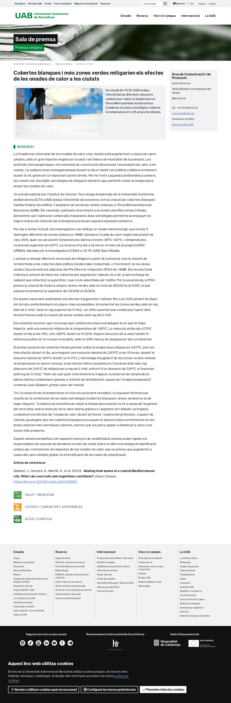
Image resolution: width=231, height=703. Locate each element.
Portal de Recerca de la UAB (70, 566)
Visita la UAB (20, 614)
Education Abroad (23, 586)
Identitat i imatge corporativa (195, 615)
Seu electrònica (188, 595)
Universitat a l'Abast (24, 606)
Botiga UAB (144, 577)
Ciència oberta (187, 570)
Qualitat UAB (186, 587)
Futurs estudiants (63, 3)
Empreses (105, 3)
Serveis (142, 573)
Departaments (62, 558)
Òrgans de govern (189, 566)
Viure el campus (165, 16)
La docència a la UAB (24, 598)
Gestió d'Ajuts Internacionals (70, 586)
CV (190, 3)
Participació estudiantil (150, 558)
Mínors (17, 574)
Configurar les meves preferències (109, 689)
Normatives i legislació (191, 607)
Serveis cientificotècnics (68, 598)
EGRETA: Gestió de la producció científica (72, 576)
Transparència (187, 574)
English (212, 3)
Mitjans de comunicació (86, 3)
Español (202, 3)
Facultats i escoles (23, 602)
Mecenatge (144, 586)
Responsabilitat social (150, 581)
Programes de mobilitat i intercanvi (115, 558)
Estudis (126, 16)
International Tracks (107, 570)
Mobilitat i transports (191, 591)
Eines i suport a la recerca (68, 581)
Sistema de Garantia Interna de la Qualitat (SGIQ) (31, 580)
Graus (17, 558)
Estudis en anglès (106, 562)
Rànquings (185, 562)
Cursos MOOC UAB (24, 590)
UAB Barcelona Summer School (30, 594)
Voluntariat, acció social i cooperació (151, 568)
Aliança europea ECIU (108, 587)
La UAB (210, 16)
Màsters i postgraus (24, 562)
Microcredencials (22, 570)
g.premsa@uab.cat (183, 113)
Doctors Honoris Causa (192, 599)
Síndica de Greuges (190, 603)
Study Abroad (104, 574)
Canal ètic (185, 583)
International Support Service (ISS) (115, 583)
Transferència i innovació (68, 594)
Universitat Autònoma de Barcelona (32, 64)
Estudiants (20, 3)
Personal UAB (35, 3)
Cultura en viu (145, 562)
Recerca (142, 16)
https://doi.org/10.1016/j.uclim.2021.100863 (45, 482)
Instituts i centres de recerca (70, 562)
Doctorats (19, 566)
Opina (183, 578)
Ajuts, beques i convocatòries (29, 610)
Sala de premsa (64, 64)
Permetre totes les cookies (163, 689)
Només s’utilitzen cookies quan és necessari (43, 689)
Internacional (190, 16)
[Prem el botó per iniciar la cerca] (165, 3)
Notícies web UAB (182, 124)
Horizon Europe (105, 591)
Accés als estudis (106, 578)
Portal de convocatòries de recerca (73, 590)
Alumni (48, 3)
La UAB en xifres (188, 558)
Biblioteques (62, 570)
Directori (179, 3)
